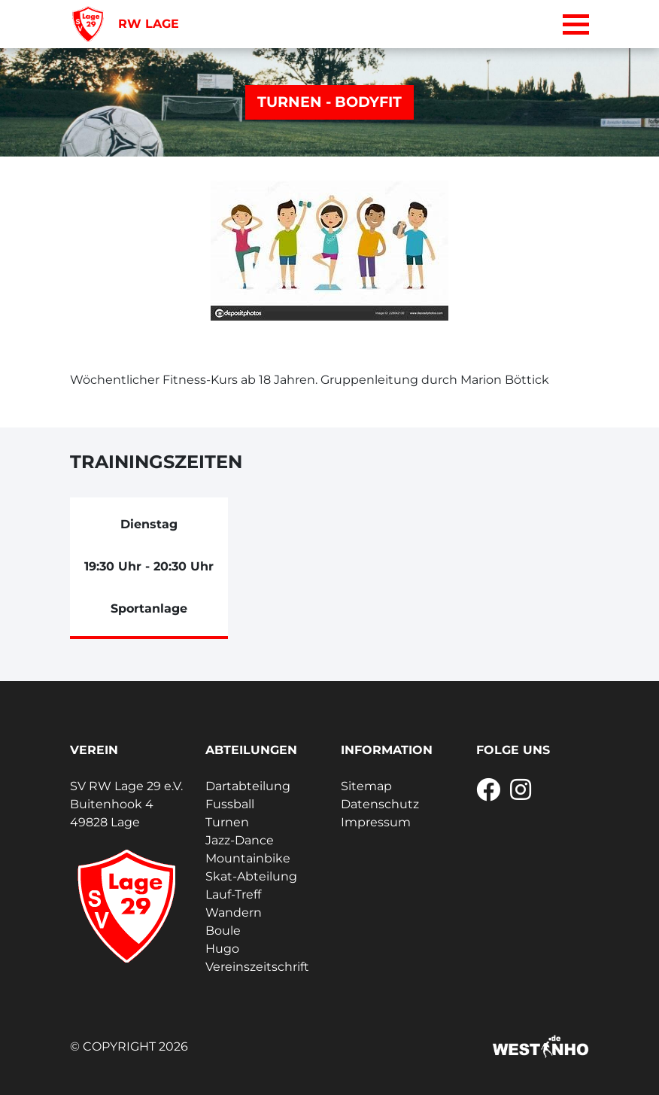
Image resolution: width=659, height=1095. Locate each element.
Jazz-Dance (239, 840)
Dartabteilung (247, 786)
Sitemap (366, 786)
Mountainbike (247, 858)
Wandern (233, 912)
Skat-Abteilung (251, 876)
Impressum (376, 822)
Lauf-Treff (233, 894)
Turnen (227, 822)
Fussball (229, 804)
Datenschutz (380, 804)
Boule (223, 930)
